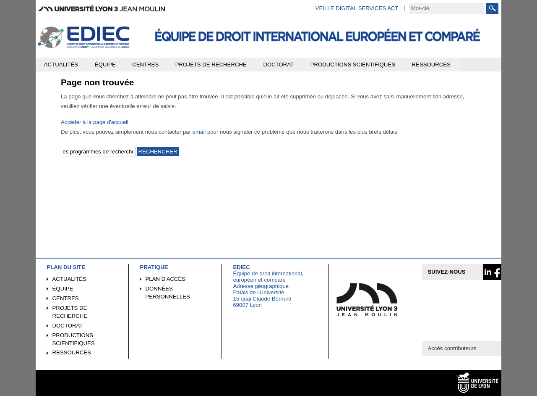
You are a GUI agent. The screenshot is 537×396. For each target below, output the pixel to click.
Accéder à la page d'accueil (94, 122)
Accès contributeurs (452, 348)
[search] (447, 8)
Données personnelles (168, 292)
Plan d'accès (166, 279)
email (199, 132)
